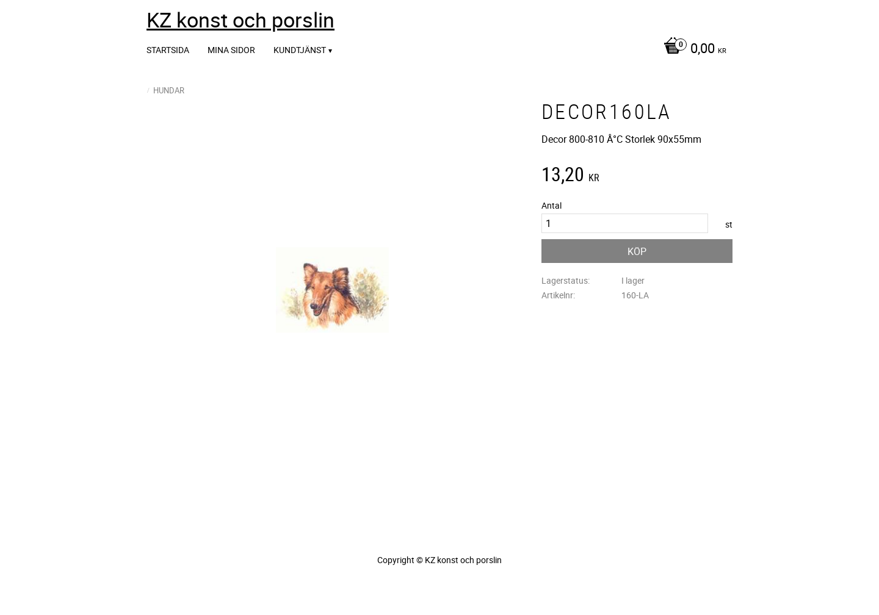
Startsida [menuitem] (167, 50)
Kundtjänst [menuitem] (299, 50)
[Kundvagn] (691, 49)
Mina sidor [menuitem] (231, 50)
